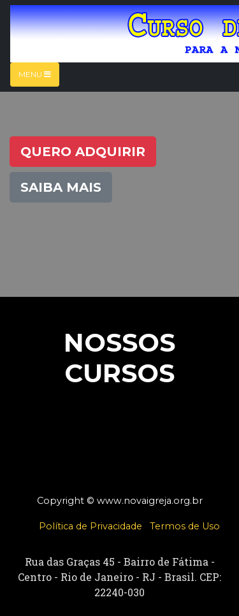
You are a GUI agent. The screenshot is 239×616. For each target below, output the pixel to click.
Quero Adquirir (82, 151)
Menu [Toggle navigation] (34, 74)
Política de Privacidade (90, 526)
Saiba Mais (60, 187)
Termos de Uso (185, 526)
